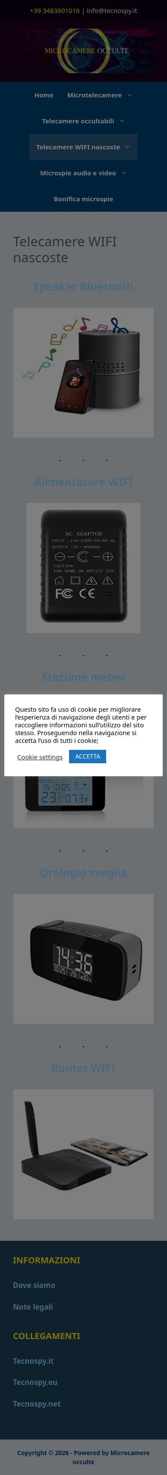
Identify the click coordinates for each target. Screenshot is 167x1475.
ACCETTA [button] (87, 756)
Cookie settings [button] (40, 757)
